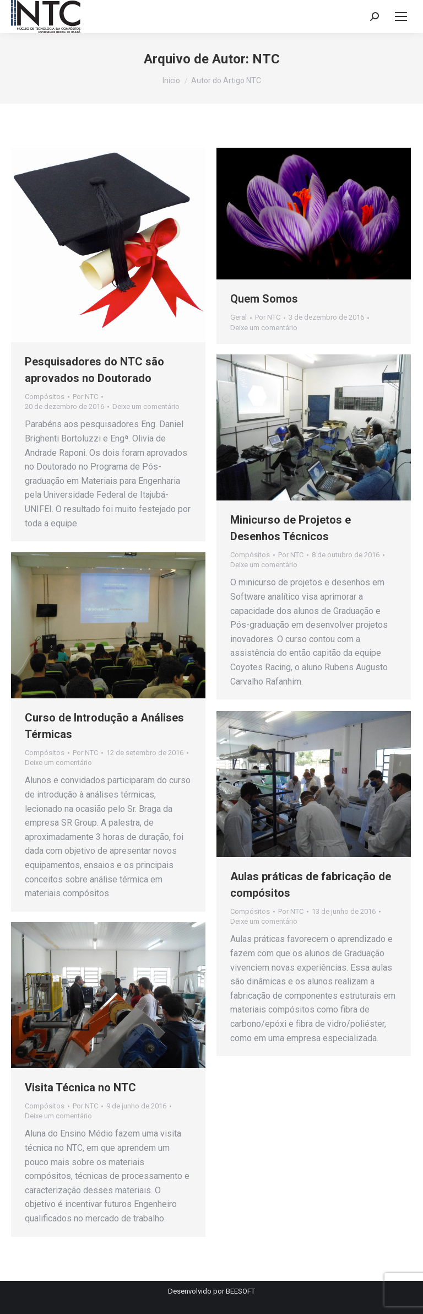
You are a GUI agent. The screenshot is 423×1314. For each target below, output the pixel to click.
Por (85, 396)
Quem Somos (264, 298)
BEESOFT (240, 1291)
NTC (266, 59)
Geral (238, 317)
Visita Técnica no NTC (80, 1087)
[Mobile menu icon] (401, 17)
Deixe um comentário (146, 406)
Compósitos (44, 396)
